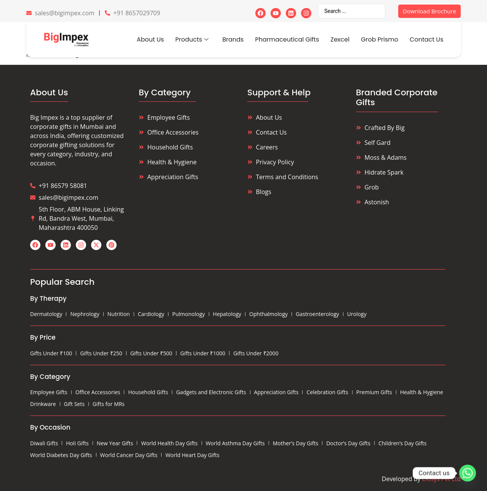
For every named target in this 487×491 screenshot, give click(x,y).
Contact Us (426, 39)
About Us (150, 39)
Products (191, 39)
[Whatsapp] (467, 473)
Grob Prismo (379, 39)
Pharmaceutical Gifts (287, 39)
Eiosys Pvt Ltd (441, 479)
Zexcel (339, 39)
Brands (233, 39)
